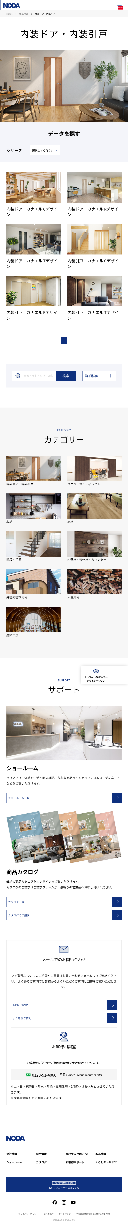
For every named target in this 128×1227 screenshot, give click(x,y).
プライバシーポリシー (28, 1214)
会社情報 (11, 1154)
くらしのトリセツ (106, 1163)
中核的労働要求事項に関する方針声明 (93, 1214)
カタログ (41, 1163)
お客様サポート (75, 1163)
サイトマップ (65, 1214)
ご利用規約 (49, 1214)
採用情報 (41, 1154)
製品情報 (100, 1154)
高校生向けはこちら (78, 1154)
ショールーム (14, 1163)
